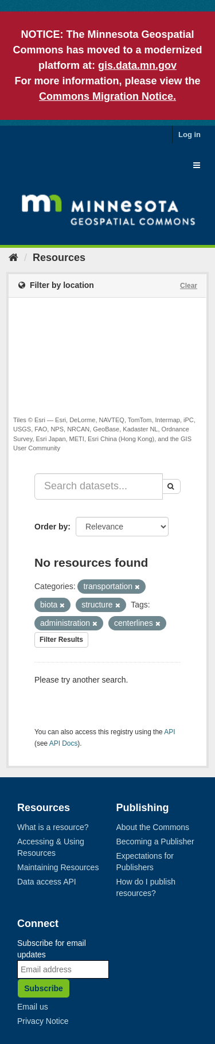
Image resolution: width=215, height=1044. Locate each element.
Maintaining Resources (58, 867)
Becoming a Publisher (155, 841)
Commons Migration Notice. (107, 96)
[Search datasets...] (98, 486)
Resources (59, 257)
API (169, 732)
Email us (32, 1006)
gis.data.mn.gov (137, 65)
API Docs (63, 743)
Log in (189, 134)
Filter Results (61, 640)
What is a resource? (53, 827)
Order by (51, 526)
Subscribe (43, 988)
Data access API (46, 881)
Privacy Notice (42, 1021)
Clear (188, 286)
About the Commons (153, 827)
